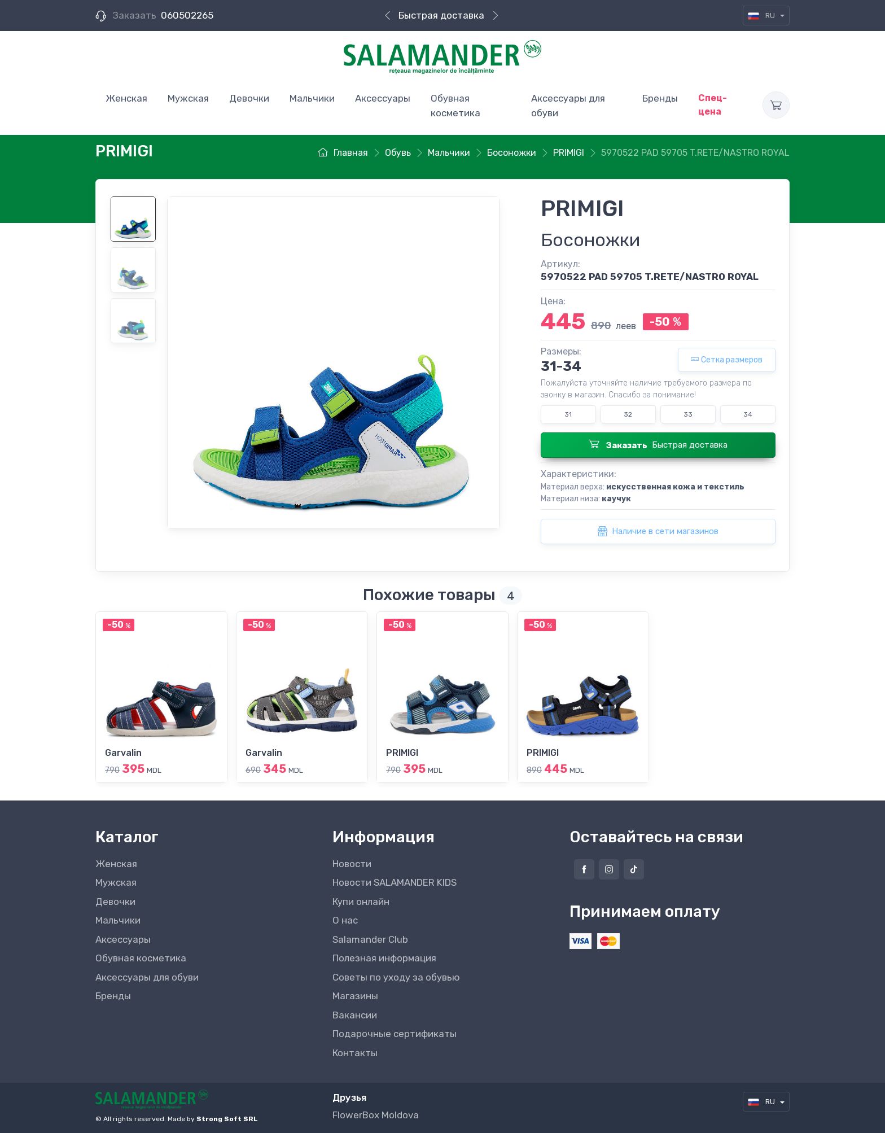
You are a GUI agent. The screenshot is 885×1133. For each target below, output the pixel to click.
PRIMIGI (402, 752)
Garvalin (123, 752)
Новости (351, 863)
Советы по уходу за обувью (396, 977)
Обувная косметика (140, 958)
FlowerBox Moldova (375, 1115)
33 (688, 414)
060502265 (187, 15)
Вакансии (354, 1015)
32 (628, 414)
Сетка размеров (727, 360)
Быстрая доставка (441, 15)
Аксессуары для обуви (147, 977)
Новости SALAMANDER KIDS (394, 882)
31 (568, 414)
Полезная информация (384, 958)
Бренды (113, 995)
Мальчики (118, 920)
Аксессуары (123, 939)
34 (747, 414)
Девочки (115, 901)
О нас (345, 920)
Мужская (116, 882)
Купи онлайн (360, 901)
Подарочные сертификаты (394, 1033)
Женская (116, 863)
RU (762, 15)
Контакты (355, 1052)
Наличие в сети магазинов (657, 531)
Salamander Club (370, 939)
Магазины (355, 995)
